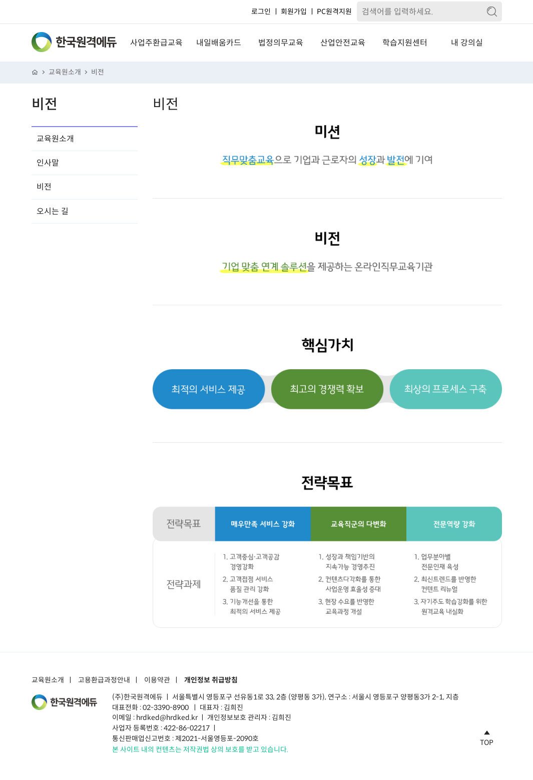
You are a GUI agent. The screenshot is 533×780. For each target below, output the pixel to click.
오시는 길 (53, 211)
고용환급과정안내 (104, 680)
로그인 (261, 11)
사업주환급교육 (156, 43)
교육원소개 (65, 72)
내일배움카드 (218, 43)
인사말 (48, 163)
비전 (97, 72)
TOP (486, 736)
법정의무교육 (280, 43)
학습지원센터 (404, 43)
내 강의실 (467, 43)
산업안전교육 (342, 43)
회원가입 (294, 11)
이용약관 (157, 680)
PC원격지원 (334, 11)
